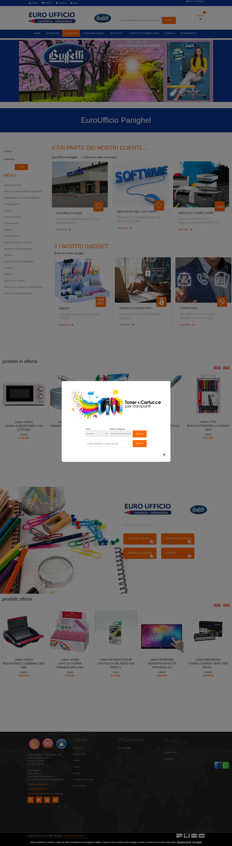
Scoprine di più (184, 842)
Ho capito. (197, 842)
